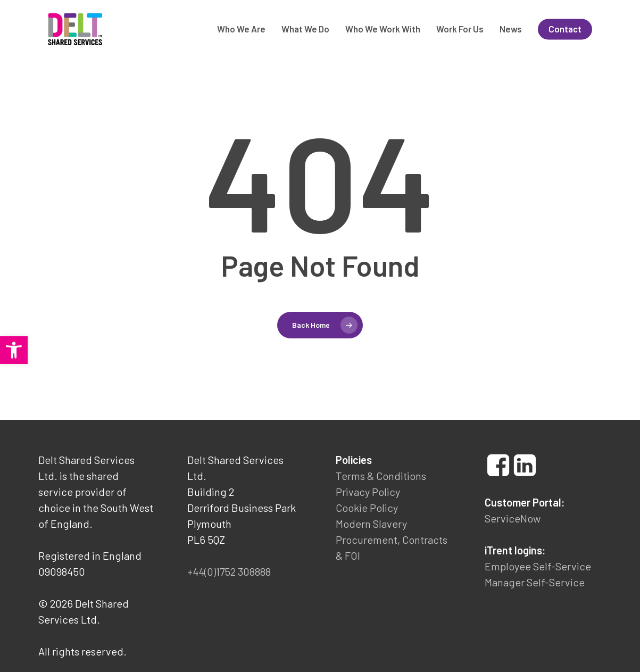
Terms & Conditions (381, 475)
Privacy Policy (368, 491)
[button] (14, 350)
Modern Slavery (371, 523)
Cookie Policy (367, 507)
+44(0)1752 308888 (229, 571)
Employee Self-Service (538, 566)
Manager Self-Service (535, 582)
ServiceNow (513, 518)
